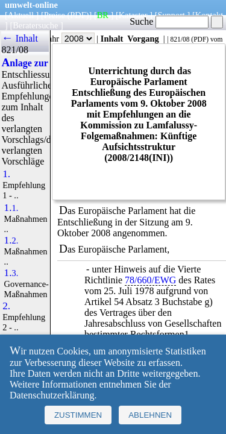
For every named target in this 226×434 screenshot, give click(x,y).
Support (171, 15)
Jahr (70, 38)
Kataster (133, 15)
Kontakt (209, 15)
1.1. (11, 208)
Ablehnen (150, 415)
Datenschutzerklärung (52, 395)
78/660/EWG (150, 280)
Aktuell (21, 15)
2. (6, 306)
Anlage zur (24, 63)
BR (102, 15)
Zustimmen (78, 415)
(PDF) (78, 15)
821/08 (179, 39)
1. (6, 174)
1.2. (11, 240)
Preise (54, 15)
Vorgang (143, 38)
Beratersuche (35, 25)
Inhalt (112, 38)
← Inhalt (19, 38)
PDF (199, 39)
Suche (169, 21)
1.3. (11, 273)
